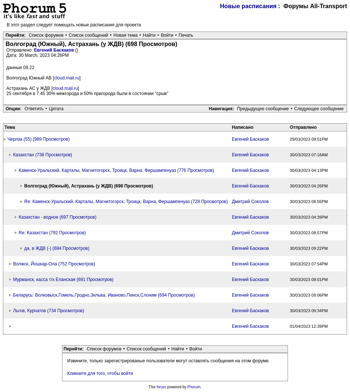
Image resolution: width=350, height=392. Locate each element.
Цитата (56, 108)
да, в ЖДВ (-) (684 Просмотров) (56, 248)
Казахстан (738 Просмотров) (42, 154)
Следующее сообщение (319, 108)
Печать (186, 35)
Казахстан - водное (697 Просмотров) (57, 217)
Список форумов (46, 35)
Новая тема (125, 35)
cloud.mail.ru (66, 78)
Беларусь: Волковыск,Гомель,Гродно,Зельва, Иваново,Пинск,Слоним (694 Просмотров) (104, 295)
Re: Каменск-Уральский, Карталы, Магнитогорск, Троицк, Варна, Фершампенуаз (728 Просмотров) (126, 201)
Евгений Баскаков (54, 50)
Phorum (193, 387)
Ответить (34, 108)
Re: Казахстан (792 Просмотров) (52, 232)
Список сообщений (88, 35)
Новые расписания (248, 6)
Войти (167, 35)
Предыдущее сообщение (263, 108)
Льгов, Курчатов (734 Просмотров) (48, 310)
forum (161, 387)
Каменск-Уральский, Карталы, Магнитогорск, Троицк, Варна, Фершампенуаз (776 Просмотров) (116, 170)
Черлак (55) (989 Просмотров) (38, 139)
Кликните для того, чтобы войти (100, 373)
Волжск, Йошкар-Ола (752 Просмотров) (54, 264)
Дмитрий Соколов (250, 201)
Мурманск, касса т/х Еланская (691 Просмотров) (63, 279)
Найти (149, 35)
